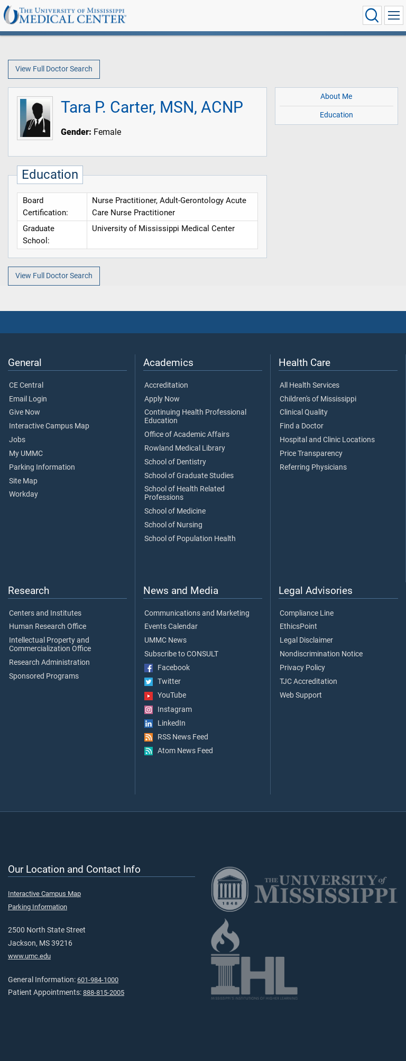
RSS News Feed (176, 737)
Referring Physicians (313, 467)
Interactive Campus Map (49, 426)
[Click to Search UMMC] (372, 15)
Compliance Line (307, 613)
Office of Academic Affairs (186, 435)
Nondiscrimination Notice (321, 654)
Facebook (167, 668)
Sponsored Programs (44, 676)
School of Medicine (175, 511)
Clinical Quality (304, 412)
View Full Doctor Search (54, 69)
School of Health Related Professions (184, 493)
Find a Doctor (302, 426)
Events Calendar (171, 627)
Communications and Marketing (197, 613)
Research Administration (49, 662)
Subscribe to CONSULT (181, 654)
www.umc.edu (29, 956)
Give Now (24, 412)
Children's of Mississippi (318, 399)
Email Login (28, 399)
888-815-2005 (103, 992)
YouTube (165, 695)
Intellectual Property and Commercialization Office (50, 644)
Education (336, 115)
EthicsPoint (298, 627)
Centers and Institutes (45, 613)
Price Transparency (311, 454)
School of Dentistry (175, 462)
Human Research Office (47, 627)
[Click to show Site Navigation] (393, 15)
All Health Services (309, 385)
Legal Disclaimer (306, 640)
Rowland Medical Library (184, 448)
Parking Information (42, 467)
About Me (336, 96)
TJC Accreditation (308, 682)
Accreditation (166, 385)
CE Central (26, 385)
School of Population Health (190, 539)
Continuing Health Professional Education (195, 416)
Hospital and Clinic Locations (327, 440)
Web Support (301, 695)
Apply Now (162, 399)
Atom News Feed (178, 751)
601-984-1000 (97, 980)
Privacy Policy (302, 668)
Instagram (168, 710)
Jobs (17, 440)
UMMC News (165, 640)
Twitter (162, 682)
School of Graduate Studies (189, 476)
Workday (23, 494)
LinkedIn (165, 723)
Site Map (23, 481)
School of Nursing (173, 525)
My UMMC (26, 454)
